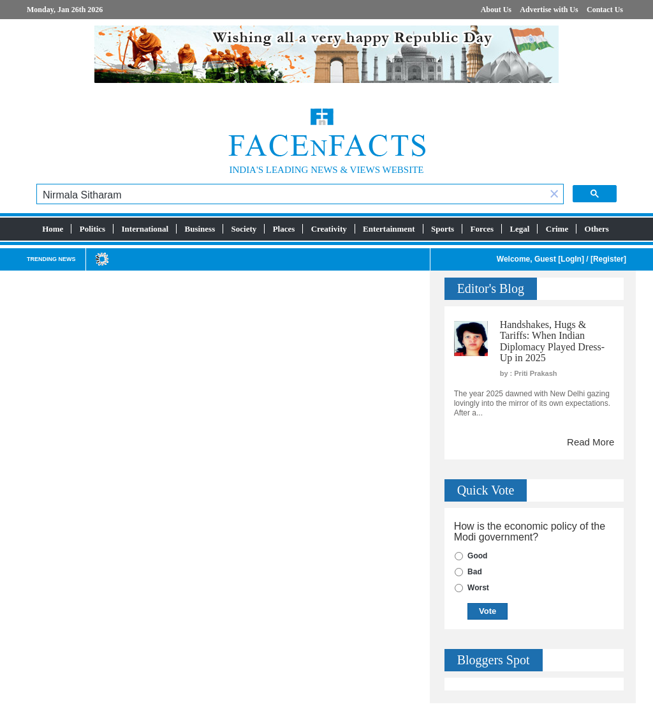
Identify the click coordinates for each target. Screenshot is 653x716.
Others (597, 229)
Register (608, 259)
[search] (291, 195)
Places (284, 229)
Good (477, 555)
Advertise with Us (549, 9)
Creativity (329, 229)
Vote (487, 611)
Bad (474, 571)
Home (52, 229)
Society (244, 229)
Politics (92, 229)
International (145, 229)
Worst (478, 587)
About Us (496, 9)
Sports (442, 229)
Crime (557, 229)
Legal (519, 229)
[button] (554, 195)
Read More (590, 441)
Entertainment (389, 229)
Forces (482, 229)
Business (200, 229)
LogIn (571, 259)
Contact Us (605, 9)
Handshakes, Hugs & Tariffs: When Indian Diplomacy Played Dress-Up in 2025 (552, 341)
